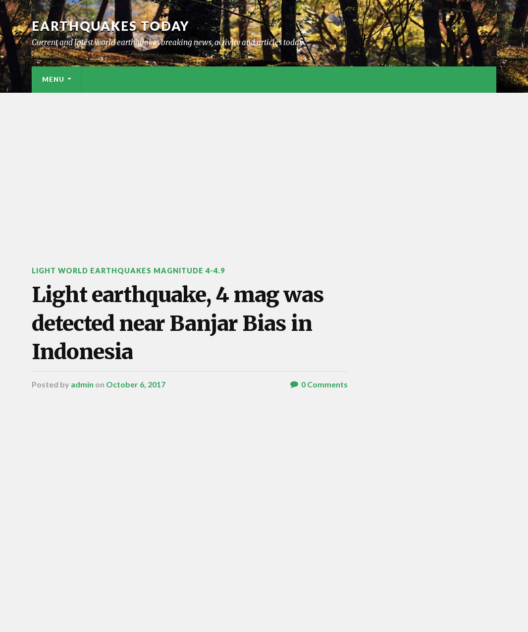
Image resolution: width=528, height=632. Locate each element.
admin (82, 384)
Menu (53, 79)
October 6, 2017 (135, 384)
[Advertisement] (264, 167)
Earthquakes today (111, 25)
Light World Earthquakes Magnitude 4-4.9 (128, 270)
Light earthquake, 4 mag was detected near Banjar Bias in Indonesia (178, 323)
